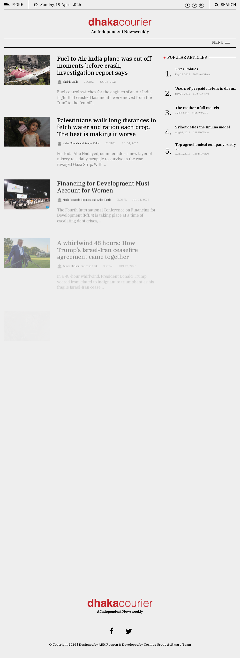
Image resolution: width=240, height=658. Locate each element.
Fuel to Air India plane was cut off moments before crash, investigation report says (104, 65)
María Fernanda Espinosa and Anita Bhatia (87, 205)
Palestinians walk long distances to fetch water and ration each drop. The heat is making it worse (106, 127)
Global (89, 81)
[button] (221, 42)
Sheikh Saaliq (71, 81)
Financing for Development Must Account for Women (103, 192)
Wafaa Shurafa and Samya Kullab (82, 143)
